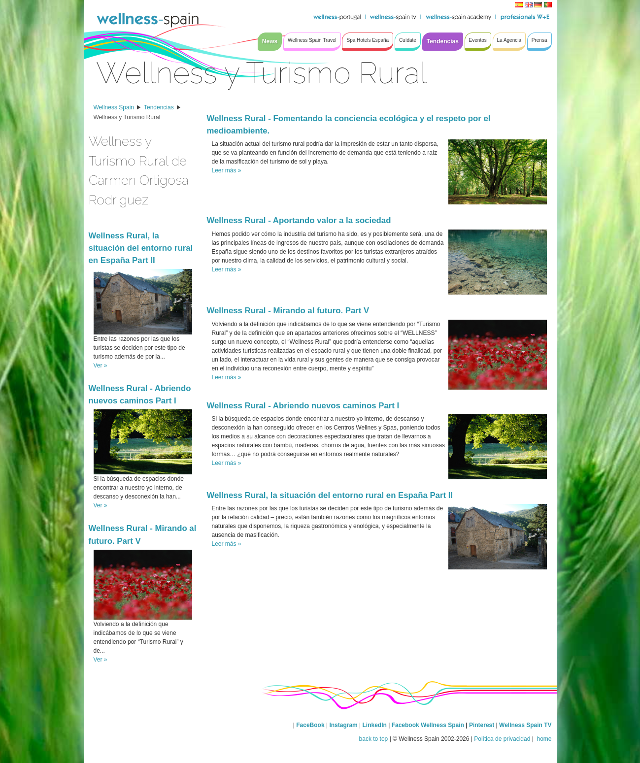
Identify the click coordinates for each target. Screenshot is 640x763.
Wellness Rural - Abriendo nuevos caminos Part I (303, 405)
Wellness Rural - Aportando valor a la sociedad (299, 220)
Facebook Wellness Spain (428, 725)
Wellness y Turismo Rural (127, 117)
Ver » (100, 365)
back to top (373, 738)
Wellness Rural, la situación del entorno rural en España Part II (141, 248)
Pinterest (482, 725)
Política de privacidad (502, 738)
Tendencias (159, 107)
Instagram (343, 725)
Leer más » (226, 170)
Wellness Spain (114, 107)
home (543, 738)
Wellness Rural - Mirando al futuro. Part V (288, 310)
